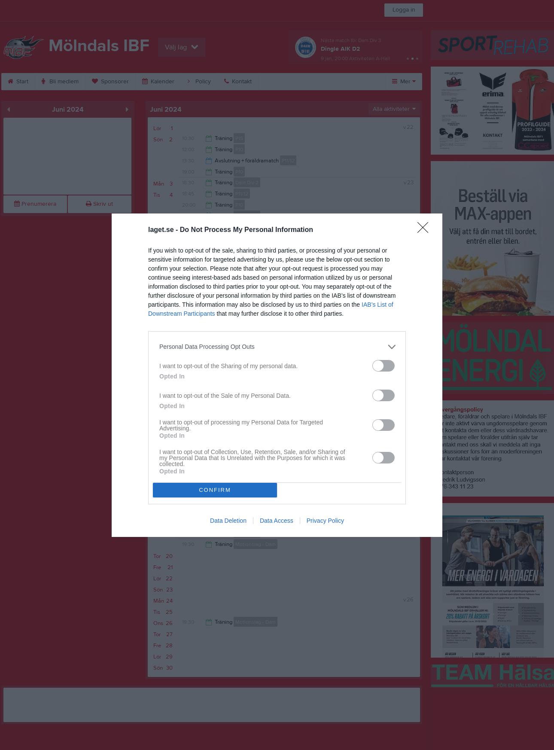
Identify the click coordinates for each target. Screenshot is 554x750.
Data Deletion (228, 520)
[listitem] (277, 346)
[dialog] (277, 375)
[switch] (383, 366)
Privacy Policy (325, 520)
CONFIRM (215, 490)
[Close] (425, 230)
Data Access (276, 520)
